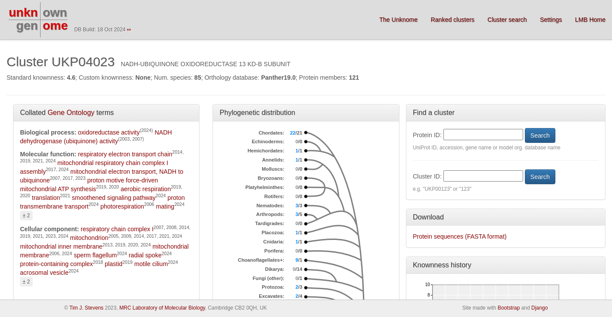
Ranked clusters (452, 19)
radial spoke (145, 255)
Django (539, 308)
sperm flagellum (95, 255)
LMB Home (590, 19)
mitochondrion (89, 237)
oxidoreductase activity (109, 132)
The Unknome (398, 19)
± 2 (26, 215)
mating (165, 206)
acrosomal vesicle (44, 272)
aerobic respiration (146, 188)
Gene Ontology (71, 112)
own (55, 12)
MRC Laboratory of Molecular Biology (162, 308)
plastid (113, 263)
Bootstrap (508, 308)
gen (27, 25)
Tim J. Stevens (86, 308)
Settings (551, 19)
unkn (23, 12)
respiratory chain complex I (117, 229)
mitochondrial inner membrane (61, 246)
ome (55, 25)
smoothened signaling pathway (114, 197)
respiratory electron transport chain (125, 154)
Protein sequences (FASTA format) (460, 236)
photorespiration (122, 206)
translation (46, 197)
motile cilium (151, 263)
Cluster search (507, 19)
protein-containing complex (56, 263)
